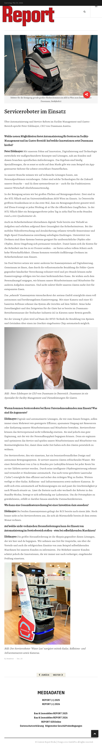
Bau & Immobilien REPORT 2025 (51, 713)
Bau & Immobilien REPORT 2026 (51, 717)
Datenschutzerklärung (32, 725)
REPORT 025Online (51, 721)
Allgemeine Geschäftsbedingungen (63, 725)
